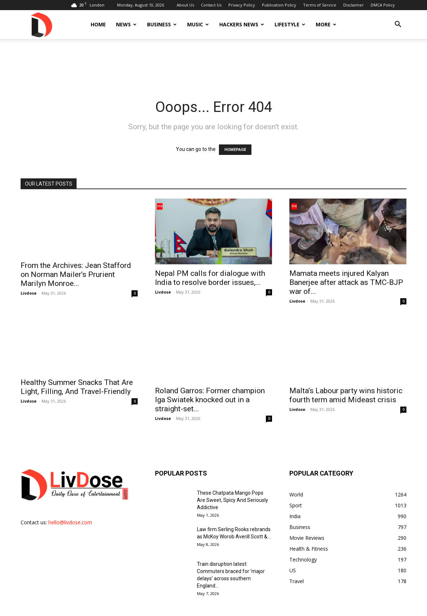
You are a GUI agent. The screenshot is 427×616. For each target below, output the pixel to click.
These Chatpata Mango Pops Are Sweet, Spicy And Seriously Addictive (232, 492)
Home (98, 24)
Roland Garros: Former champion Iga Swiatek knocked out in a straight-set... (210, 391)
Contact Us (211, 5)
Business (162, 24)
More (326, 24)
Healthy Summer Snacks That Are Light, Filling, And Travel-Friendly (77, 387)
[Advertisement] (213, 64)
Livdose (28, 293)
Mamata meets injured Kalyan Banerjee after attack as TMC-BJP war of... (346, 282)
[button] (397, 25)
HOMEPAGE (235, 149)
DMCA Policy (383, 5)
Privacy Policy (241, 5)
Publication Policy (279, 5)
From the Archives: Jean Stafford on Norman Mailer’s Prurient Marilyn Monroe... (76, 274)
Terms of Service (319, 5)
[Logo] (41, 24)
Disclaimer (353, 5)
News (126, 24)
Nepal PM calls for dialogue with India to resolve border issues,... (210, 278)
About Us (185, 5)
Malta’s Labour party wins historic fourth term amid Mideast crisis (345, 387)
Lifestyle (290, 24)
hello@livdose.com (70, 514)
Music (198, 24)
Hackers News (241, 24)
